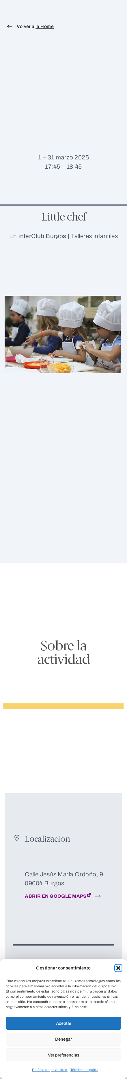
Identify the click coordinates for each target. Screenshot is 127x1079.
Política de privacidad (49, 1070)
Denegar (63, 1039)
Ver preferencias (63, 1055)
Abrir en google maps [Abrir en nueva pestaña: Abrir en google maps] (58, 896)
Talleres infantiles (94, 236)
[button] (118, 968)
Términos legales (84, 1070)
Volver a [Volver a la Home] (35, 26)
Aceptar (63, 1023)
